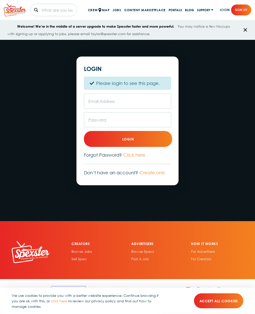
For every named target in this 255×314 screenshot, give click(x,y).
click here (59, 300)
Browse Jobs (81, 251)
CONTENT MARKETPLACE (145, 9)
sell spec (79, 258)
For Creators (201, 258)
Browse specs (142, 251)
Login (225, 10)
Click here (134, 155)
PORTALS (175, 9)
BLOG (189, 9)
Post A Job (140, 258)
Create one (152, 172)
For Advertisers (203, 251)
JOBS (117, 9)
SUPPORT (203, 9)
